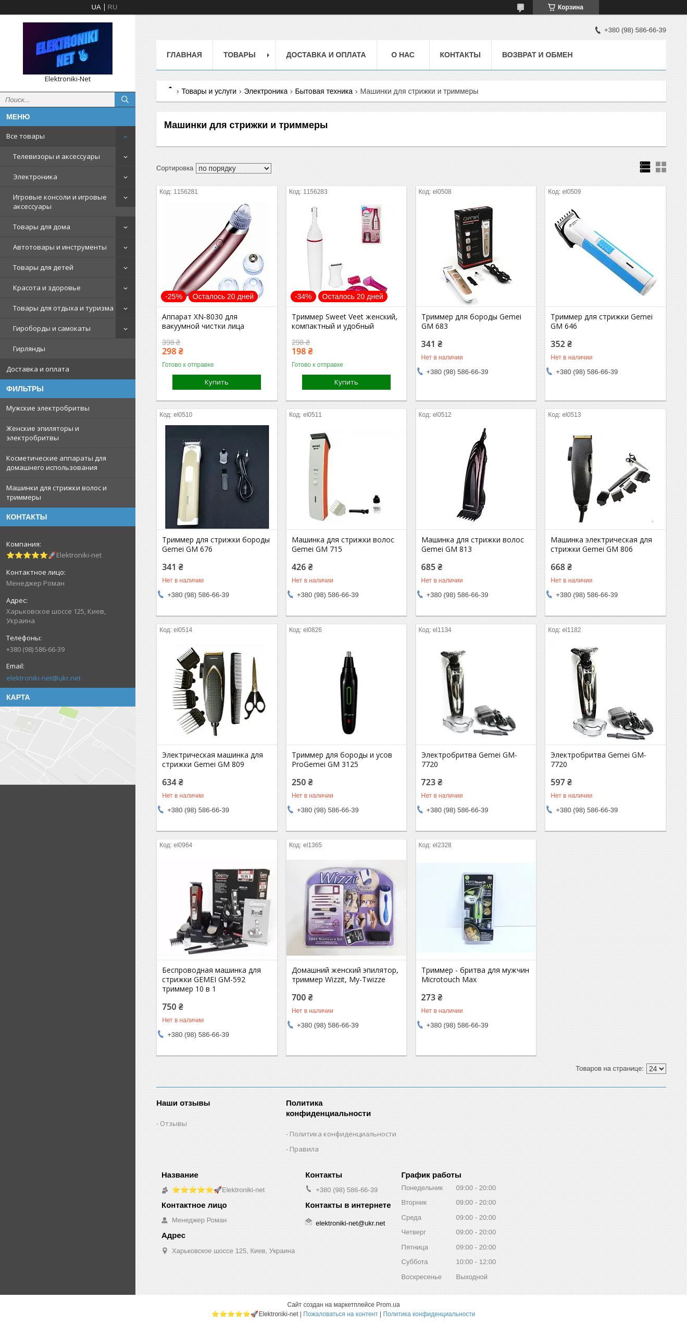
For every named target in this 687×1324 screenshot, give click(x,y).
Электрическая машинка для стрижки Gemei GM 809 (212, 759)
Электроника (35, 176)
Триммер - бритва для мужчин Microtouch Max (475, 975)
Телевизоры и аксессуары (56, 156)
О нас (403, 55)
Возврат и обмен (537, 55)
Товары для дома (41, 226)
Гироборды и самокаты (52, 328)
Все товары (25, 136)
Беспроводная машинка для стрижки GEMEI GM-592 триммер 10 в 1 (211, 980)
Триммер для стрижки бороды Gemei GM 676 (216, 544)
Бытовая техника (324, 91)
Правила (304, 1149)
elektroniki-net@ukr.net (43, 678)
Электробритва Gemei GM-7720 (469, 759)
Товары (239, 55)
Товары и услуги (208, 91)
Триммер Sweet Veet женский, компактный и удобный (344, 321)
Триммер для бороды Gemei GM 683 (471, 321)
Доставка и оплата (37, 369)
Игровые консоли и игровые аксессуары (60, 201)
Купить (217, 382)
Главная (184, 55)
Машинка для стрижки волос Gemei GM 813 (472, 544)
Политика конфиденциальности (343, 1134)
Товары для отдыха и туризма (63, 308)
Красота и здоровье (47, 287)
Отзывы (173, 1123)
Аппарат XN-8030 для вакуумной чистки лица (203, 321)
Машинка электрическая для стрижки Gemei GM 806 (601, 544)
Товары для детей (43, 267)
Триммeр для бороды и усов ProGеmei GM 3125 (342, 759)
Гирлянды (29, 348)
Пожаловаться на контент (340, 1314)
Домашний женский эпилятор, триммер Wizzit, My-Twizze (345, 975)
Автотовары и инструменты (60, 247)
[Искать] (125, 99)
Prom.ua (387, 1304)
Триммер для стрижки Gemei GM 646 (602, 321)
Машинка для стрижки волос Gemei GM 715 (343, 544)
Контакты (460, 55)
